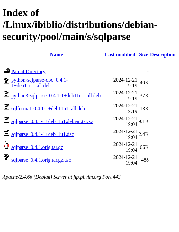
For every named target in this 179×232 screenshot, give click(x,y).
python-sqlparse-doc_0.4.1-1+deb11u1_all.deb (39, 82)
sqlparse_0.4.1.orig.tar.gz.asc (41, 160)
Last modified (120, 54)
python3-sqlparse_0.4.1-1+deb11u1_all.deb (56, 95)
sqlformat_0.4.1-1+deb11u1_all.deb (48, 108)
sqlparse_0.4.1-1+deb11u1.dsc (42, 134)
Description (162, 54)
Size (143, 54)
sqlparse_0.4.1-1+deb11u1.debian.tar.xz (52, 121)
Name (56, 54)
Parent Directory (28, 71)
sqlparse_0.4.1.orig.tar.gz (37, 147)
